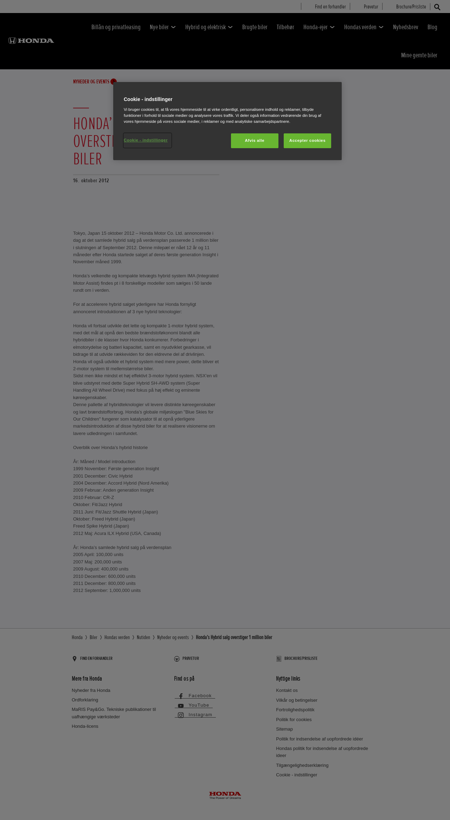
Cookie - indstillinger (146, 140)
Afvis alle (254, 140)
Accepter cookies (307, 140)
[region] (227, 121)
